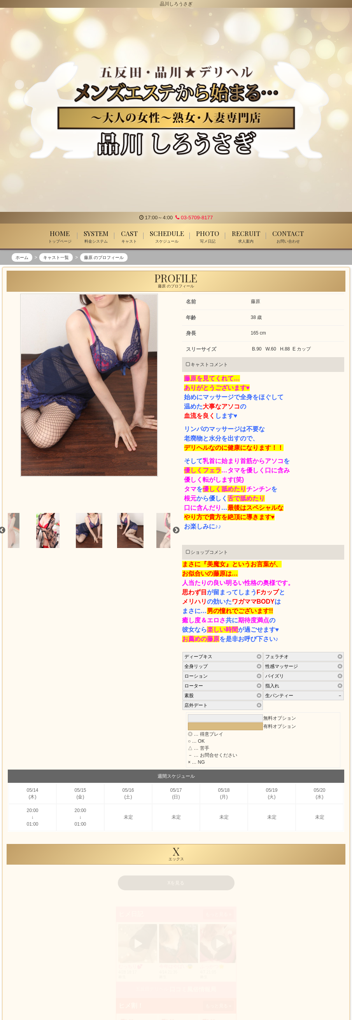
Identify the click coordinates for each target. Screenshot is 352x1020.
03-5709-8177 (194, 217)
